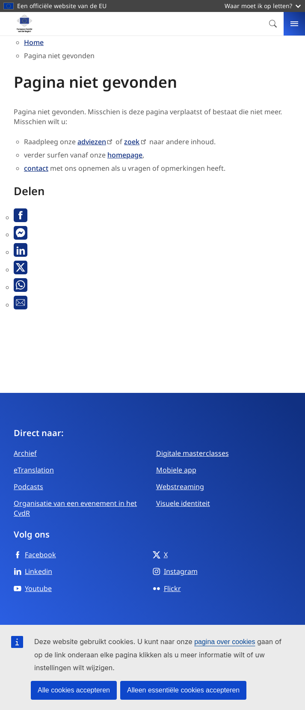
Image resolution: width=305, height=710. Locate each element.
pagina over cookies (224, 641)
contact (36, 168)
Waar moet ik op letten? (263, 6)
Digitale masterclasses (192, 453)
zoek (131, 141)
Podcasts (28, 486)
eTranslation (34, 470)
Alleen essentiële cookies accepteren (183, 690)
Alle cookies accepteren (74, 690)
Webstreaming (180, 486)
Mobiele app (176, 470)
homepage (124, 155)
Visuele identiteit (183, 503)
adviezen (91, 141)
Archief (25, 453)
